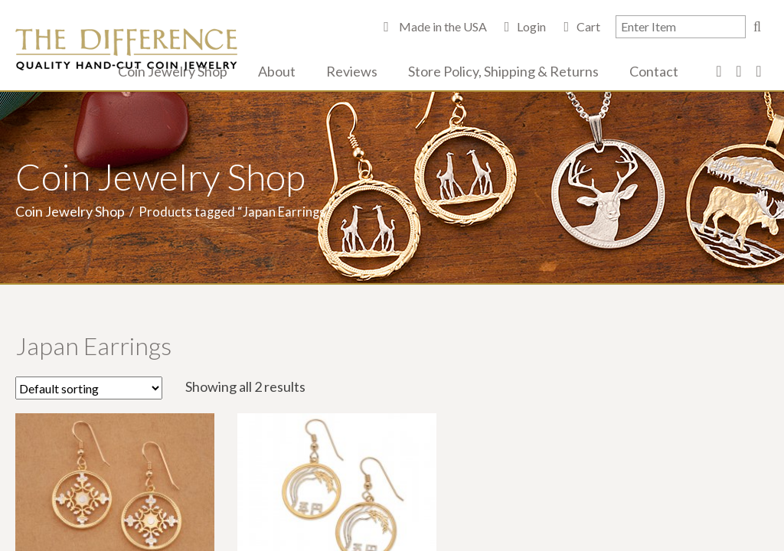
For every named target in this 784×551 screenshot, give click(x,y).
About (277, 71)
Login (531, 26)
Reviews (351, 71)
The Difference (126, 50)
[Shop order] (88, 388)
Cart (588, 26)
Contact (653, 71)
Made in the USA (442, 26)
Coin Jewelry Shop (172, 71)
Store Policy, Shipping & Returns (503, 71)
